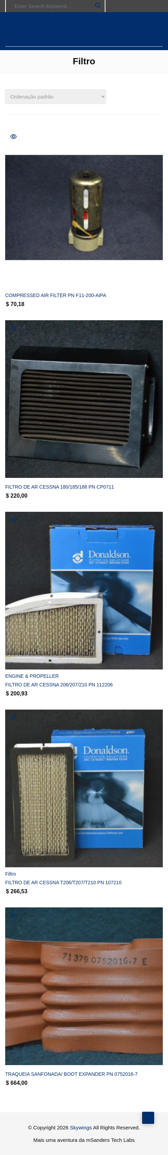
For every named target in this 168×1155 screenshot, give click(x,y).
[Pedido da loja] (55, 96)
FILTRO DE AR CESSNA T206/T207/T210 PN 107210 (63, 882)
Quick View (13, 136)
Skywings (81, 1127)
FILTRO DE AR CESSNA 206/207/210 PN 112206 (59, 684)
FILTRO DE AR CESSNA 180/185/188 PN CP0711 (59, 487)
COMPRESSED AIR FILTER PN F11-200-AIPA (55, 295)
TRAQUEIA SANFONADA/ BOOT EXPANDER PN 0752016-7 (71, 1074)
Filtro (10, 874)
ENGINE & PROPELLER (32, 676)
